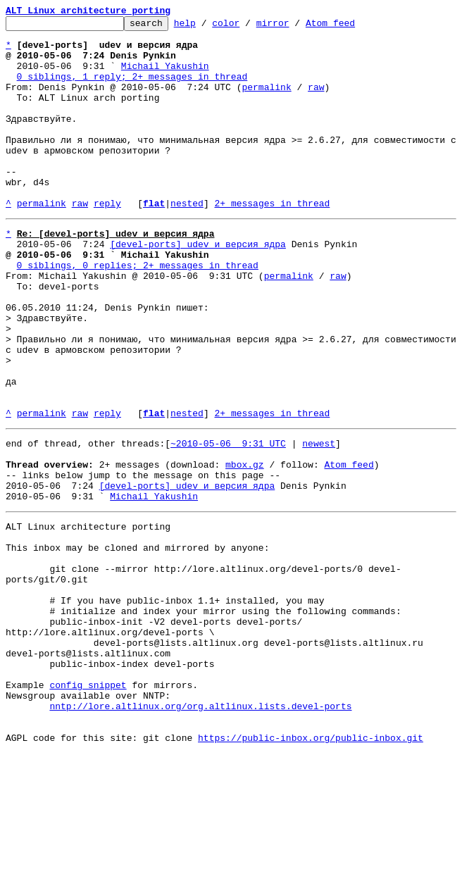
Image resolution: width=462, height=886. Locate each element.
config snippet (87, 807)
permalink (266, 101)
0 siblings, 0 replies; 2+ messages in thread (137, 311)
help (207, 26)
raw (316, 101)
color (247, 26)
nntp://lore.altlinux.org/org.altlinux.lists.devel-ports (200, 832)
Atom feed (352, 26)
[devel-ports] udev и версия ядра (198, 286)
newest (318, 521)
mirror (294, 26)
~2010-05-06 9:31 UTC (228, 521)
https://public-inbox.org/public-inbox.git (310, 870)
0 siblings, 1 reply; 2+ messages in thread (132, 88)
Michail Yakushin (165, 76)
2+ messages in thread (272, 241)
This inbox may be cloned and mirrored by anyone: (137, 642)
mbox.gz (244, 546)
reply (107, 241)
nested (187, 241)
